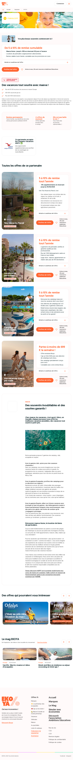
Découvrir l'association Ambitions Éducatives (59, 718)
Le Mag (52, 706)
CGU (50, 731)
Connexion (59, 4)
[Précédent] (64, 596)
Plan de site (52, 728)
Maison (33, 722)
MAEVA (25, 9)
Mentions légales (54, 737)
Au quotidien (35, 725)
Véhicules (34, 720)
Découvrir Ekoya (7, 723)
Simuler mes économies (55, 711)
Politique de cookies (55, 742)
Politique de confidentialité (57, 740)
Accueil (8, 9)
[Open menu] (69, 4)
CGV (50, 734)
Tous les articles (42, 642)
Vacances (16, 9)
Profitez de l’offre (10, 69)
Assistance (34, 736)
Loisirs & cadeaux (36, 728)
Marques (34, 701)
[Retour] (3, 9)
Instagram (68, 756)
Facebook (62, 756)
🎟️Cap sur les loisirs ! (37, 709)
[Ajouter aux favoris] (23, 69)
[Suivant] (69, 596)
